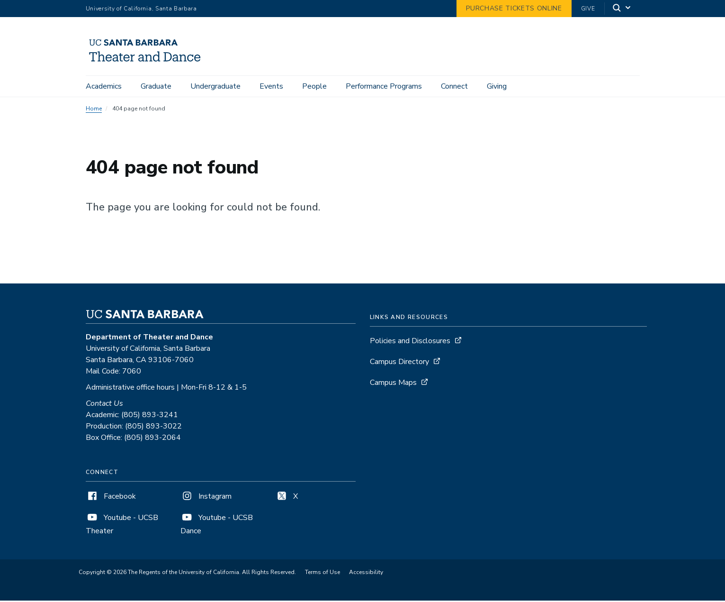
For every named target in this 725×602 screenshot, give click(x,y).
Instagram (206, 498)
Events (271, 86)
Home (94, 110)
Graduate (156, 86)
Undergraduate (215, 86)
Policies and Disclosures (410, 342)
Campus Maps (393, 384)
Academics (104, 86)
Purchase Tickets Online (514, 8)
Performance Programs (384, 86)
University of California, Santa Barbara (141, 8)
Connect (454, 86)
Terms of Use (322, 573)
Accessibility (366, 573)
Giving (497, 86)
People (314, 86)
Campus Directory (399, 363)
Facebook (111, 498)
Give (588, 8)
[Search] (622, 8)
